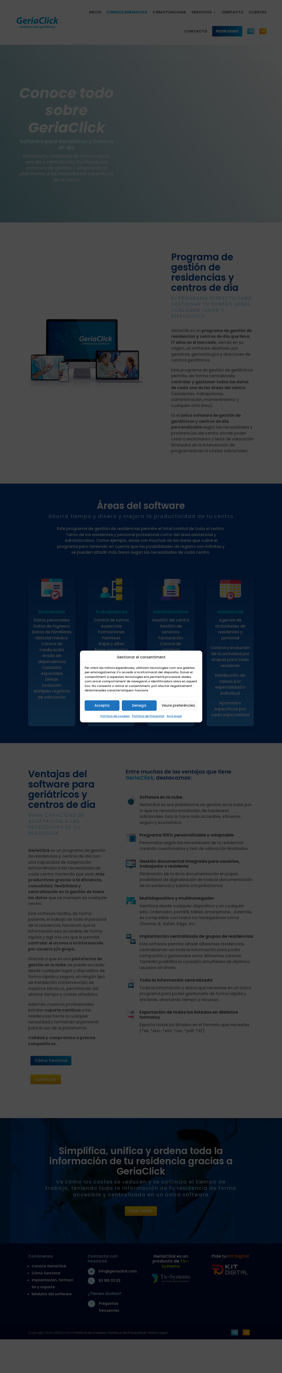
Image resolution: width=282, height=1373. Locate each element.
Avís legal (174, 716)
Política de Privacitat (148, 716)
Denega (139, 705)
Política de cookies (115, 716)
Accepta (101, 705)
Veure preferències (178, 705)
